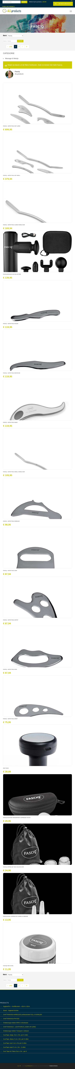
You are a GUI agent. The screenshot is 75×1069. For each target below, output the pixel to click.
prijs (9, 46)
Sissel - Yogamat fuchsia (10, 1010)
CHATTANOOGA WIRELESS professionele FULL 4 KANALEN (22, 1014)
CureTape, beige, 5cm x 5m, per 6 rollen (15, 1035)
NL (18, 1065)
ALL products (28, 1065)
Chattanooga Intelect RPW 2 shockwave (15, 1022)
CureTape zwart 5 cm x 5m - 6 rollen (14, 1047)
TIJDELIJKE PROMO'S (8, 6)
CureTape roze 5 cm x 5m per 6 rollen (15, 1043)
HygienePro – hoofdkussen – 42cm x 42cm (16, 1006)
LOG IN (44, 2)
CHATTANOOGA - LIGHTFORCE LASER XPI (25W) (19, 1027)
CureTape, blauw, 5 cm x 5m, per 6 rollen (16, 1039)
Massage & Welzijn (11, 58)
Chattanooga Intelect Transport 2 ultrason (16, 1031)
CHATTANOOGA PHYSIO (11, 1018)
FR (72, 1)
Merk (5, 35)
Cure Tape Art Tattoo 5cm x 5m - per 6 (15, 1051)
